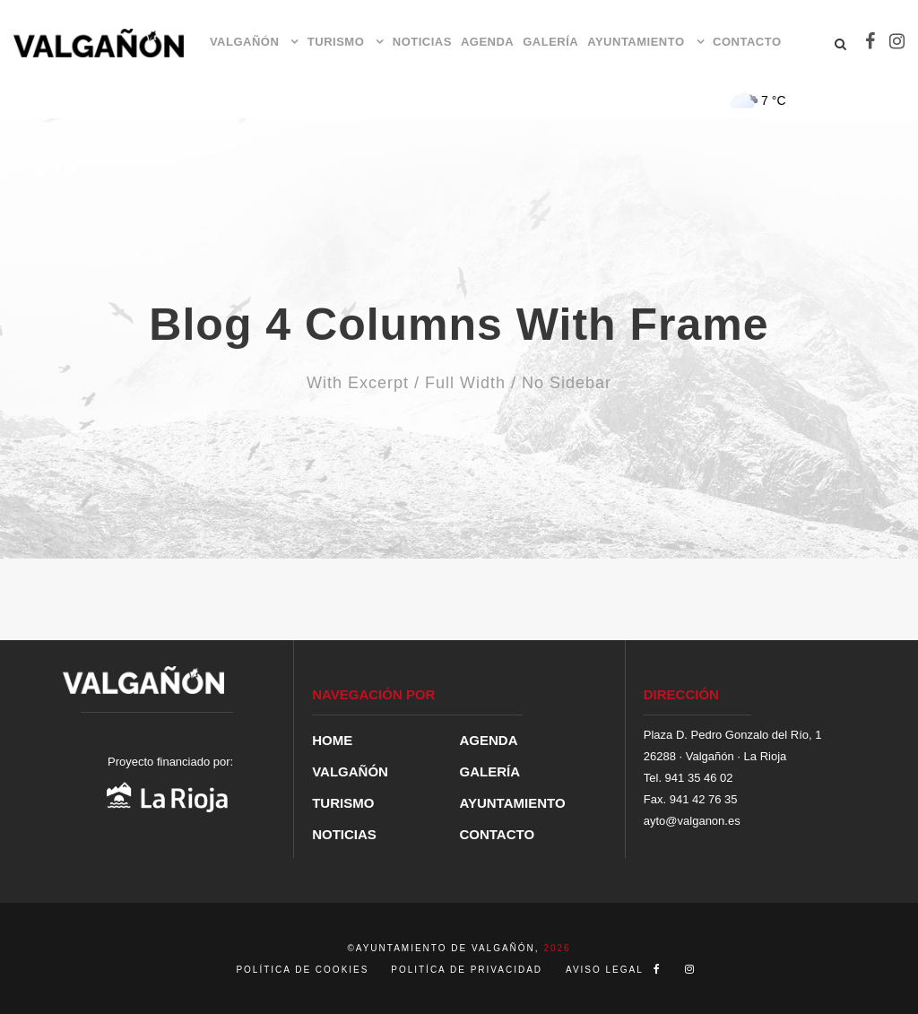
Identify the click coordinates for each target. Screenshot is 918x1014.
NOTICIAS (422, 41)
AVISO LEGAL (605, 970)
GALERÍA (550, 41)
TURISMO (335, 41)
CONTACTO (747, 41)
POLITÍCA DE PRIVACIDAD (466, 970)
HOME (332, 740)
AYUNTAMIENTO (635, 41)
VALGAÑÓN (244, 41)
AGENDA (487, 41)
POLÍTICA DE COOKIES (304, 970)
